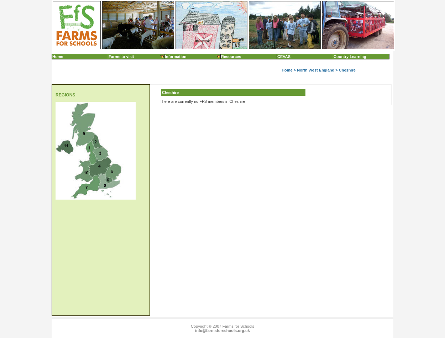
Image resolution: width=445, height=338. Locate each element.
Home (57, 56)
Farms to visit (136, 56)
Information (193, 56)
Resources (231, 56)
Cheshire (347, 70)
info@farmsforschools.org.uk (222, 330)
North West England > (318, 70)
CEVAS (283, 56)
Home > (289, 70)
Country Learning (350, 56)
